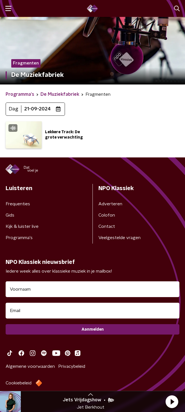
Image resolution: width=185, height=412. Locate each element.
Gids (10, 215)
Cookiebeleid (18, 383)
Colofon (106, 215)
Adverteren (110, 204)
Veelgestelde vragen (119, 237)
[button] (172, 402)
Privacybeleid (71, 366)
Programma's (19, 237)
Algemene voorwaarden (30, 366)
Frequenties (18, 204)
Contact (106, 226)
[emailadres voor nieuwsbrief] (92, 311)
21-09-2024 (37, 109)
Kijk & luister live (22, 226)
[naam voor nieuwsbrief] (92, 289)
